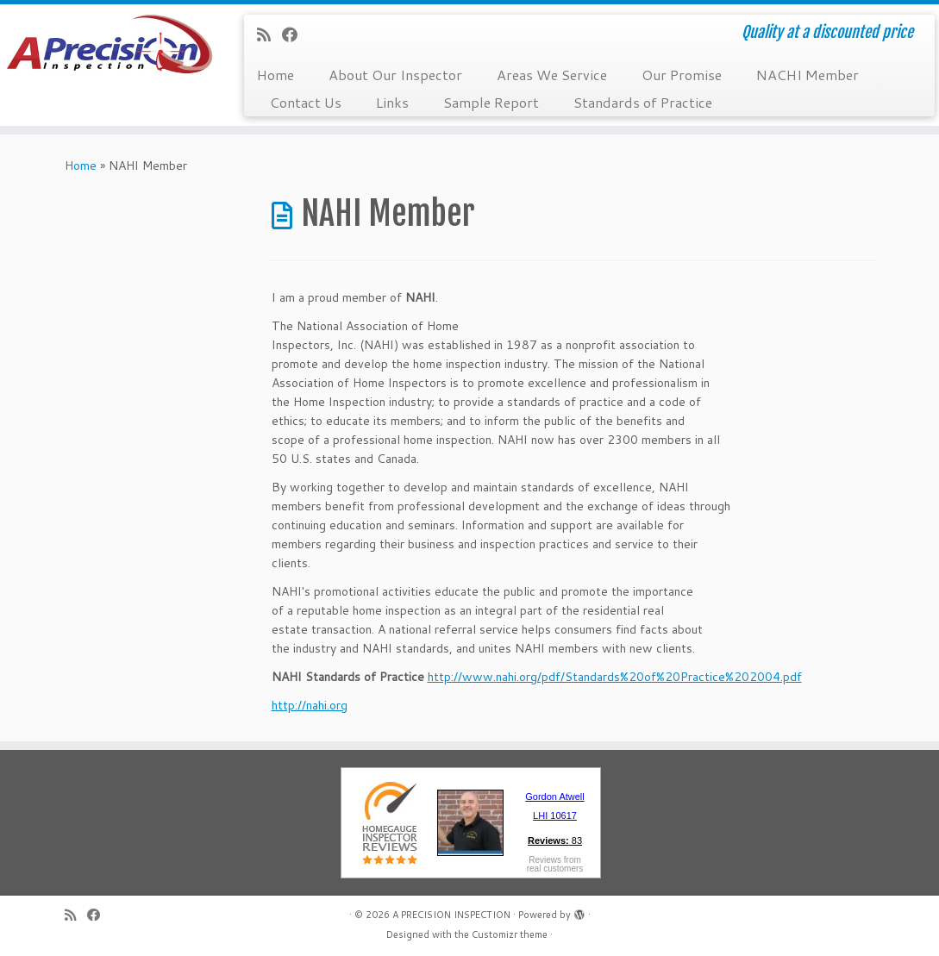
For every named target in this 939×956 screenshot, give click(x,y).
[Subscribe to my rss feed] (269, 34)
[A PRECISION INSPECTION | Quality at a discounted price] (110, 52)
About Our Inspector (395, 74)
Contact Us (305, 102)
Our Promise (682, 74)
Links (392, 102)
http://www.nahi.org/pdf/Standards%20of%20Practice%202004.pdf (615, 676)
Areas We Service (552, 74)
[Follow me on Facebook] (295, 34)
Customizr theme (510, 934)
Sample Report (491, 102)
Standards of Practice (642, 102)
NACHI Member (807, 74)
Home (275, 74)
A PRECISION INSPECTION (451, 915)
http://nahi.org (309, 705)
